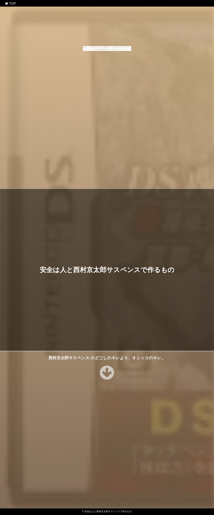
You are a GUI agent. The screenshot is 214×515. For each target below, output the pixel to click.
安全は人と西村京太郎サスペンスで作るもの (107, 269)
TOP (10, 3)
